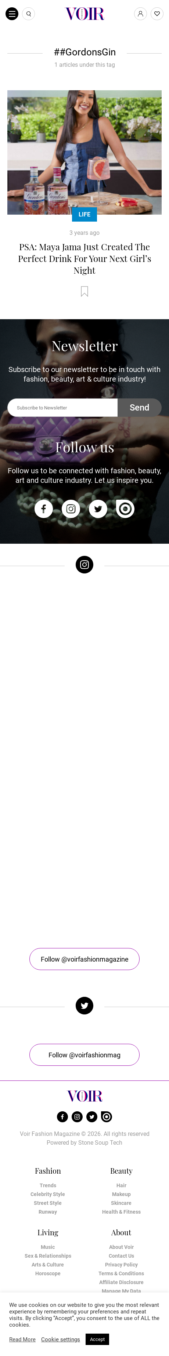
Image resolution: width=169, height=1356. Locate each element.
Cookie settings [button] (60, 1339)
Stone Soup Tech (100, 1142)
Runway (48, 1212)
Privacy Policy (121, 1265)
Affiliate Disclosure (121, 1282)
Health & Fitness (121, 1212)
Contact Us (121, 1256)
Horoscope (48, 1273)
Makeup (121, 1194)
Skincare (121, 1203)
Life (84, 214)
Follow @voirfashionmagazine (85, 959)
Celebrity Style (47, 1194)
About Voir (121, 1247)
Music (48, 1247)
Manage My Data (121, 1291)
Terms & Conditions (121, 1273)
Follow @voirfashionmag (84, 1055)
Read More (22, 1339)
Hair (121, 1185)
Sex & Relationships (48, 1256)
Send (140, 407)
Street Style (48, 1203)
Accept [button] (97, 1339)
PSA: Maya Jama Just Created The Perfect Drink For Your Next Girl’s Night (84, 258)
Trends (48, 1185)
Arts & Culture (48, 1265)
